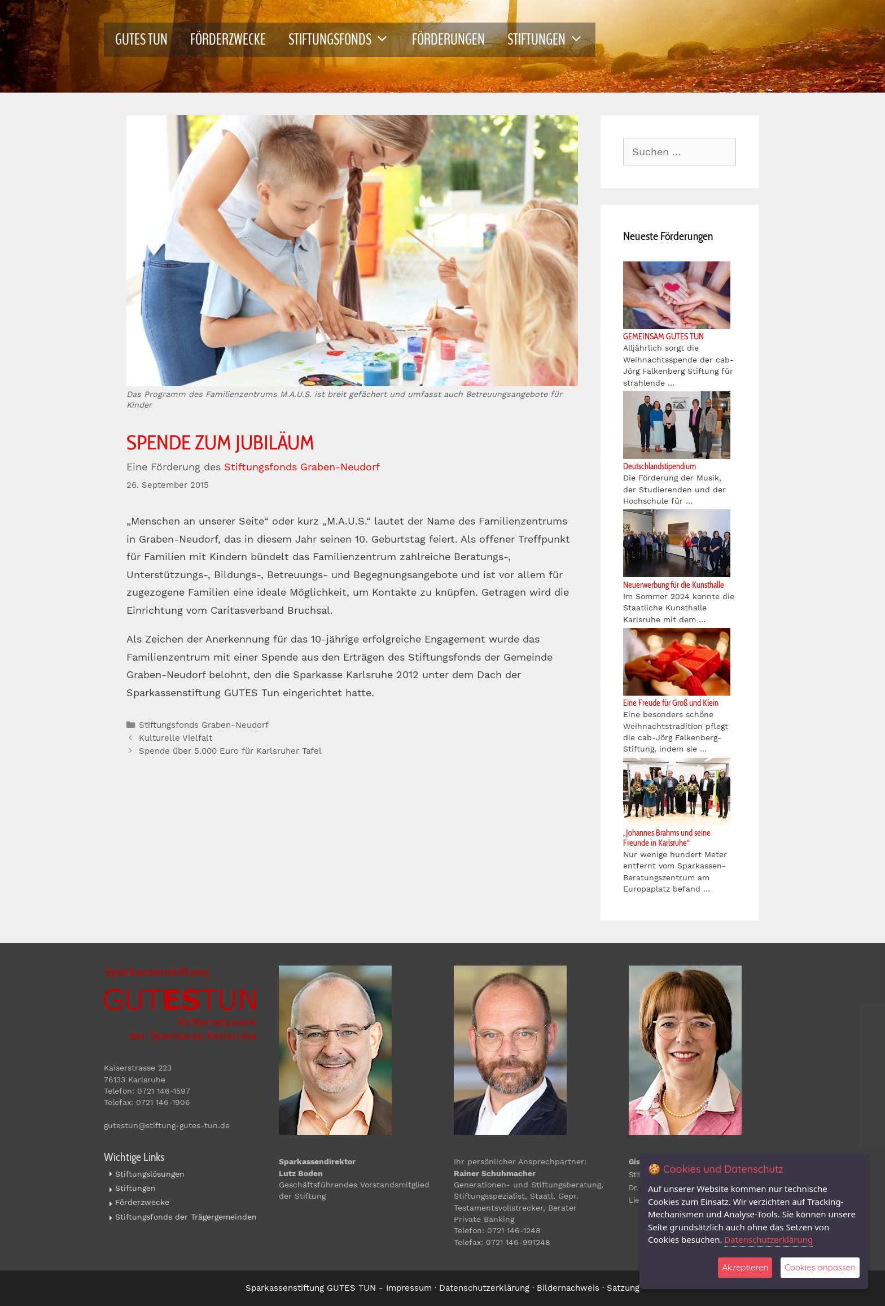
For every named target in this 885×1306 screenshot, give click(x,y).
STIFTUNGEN (551, 40)
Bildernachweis (568, 1288)
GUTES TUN (141, 39)
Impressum (409, 1288)
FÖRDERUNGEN (448, 39)
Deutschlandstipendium (659, 466)
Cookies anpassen (820, 1267)
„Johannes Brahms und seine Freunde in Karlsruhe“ (667, 838)
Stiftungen (135, 1188)
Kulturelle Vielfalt (175, 738)
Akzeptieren (745, 1267)
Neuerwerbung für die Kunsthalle (673, 585)
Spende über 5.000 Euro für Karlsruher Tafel (230, 751)
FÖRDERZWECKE (228, 39)
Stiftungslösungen (150, 1173)
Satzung (623, 1288)
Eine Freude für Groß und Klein (670, 703)
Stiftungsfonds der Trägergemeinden (186, 1216)
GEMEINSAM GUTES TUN (663, 336)
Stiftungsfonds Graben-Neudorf (302, 467)
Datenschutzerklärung (484, 1288)
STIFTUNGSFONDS (344, 40)
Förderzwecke (142, 1202)
